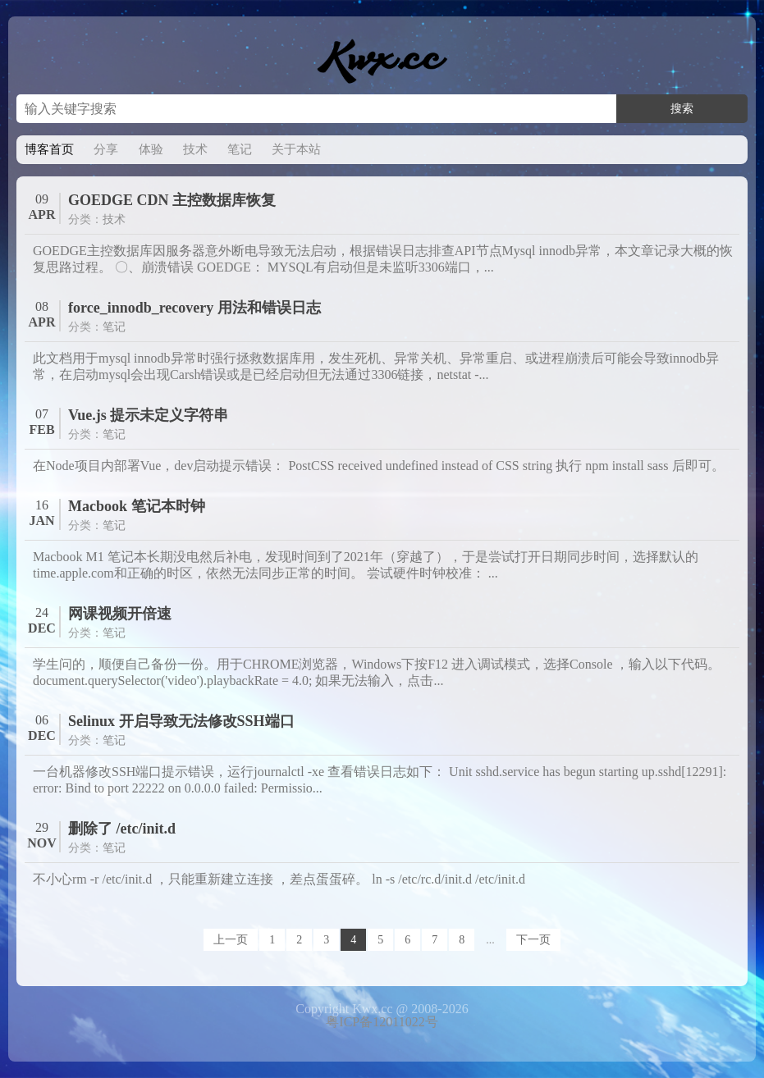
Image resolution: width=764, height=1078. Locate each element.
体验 (151, 149)
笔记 (239, 149)
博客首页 (49, 149)
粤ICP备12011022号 (381, 1022)
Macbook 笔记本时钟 (136, 506)
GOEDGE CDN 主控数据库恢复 (172, 200)
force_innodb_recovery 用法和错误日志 (194, 307)
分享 (106, 149)
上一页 (230, 940)
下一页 (533, 940)
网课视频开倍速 (120, 613)
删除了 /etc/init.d (122, 828)
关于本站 (296, 149)
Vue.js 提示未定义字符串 (148, 415)
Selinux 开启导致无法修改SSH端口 (181, 721)
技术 (195, 149)
